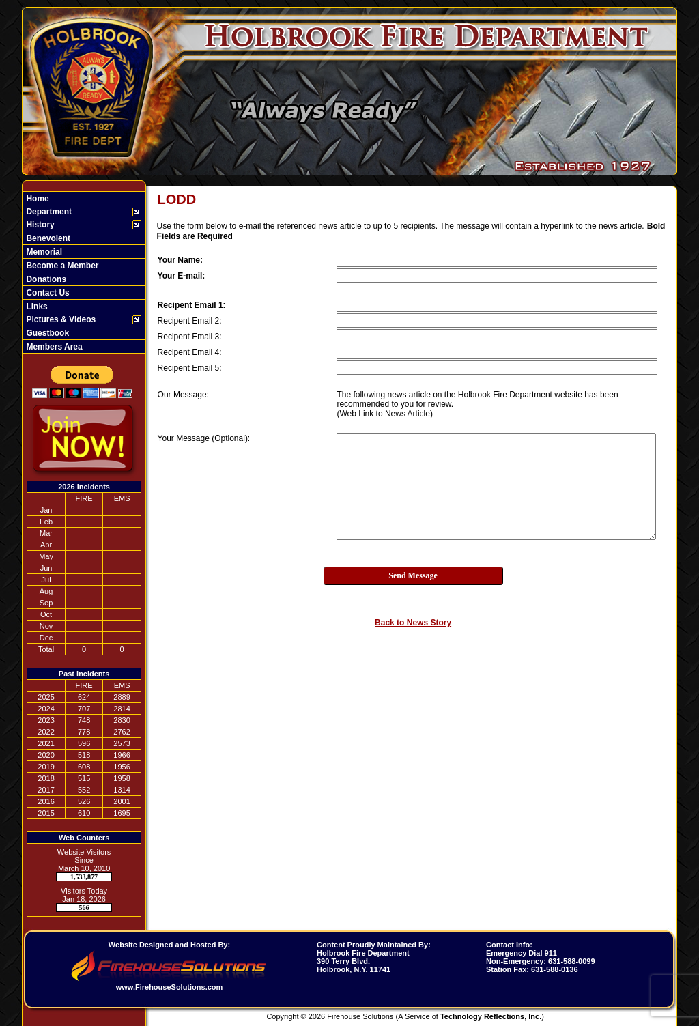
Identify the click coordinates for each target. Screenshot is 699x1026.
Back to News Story (413, 622)
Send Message (413, 575)
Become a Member (61, 265)
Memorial (43, 252)
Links (36, 306)
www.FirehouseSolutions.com (169, 987)
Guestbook (46, 333)
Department (48, 211)
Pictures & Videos (60, 319)
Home (36, 198)
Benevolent (47, 238)
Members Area (53, 347)
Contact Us (47, 293)
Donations (45, 279)
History (39, 224)
